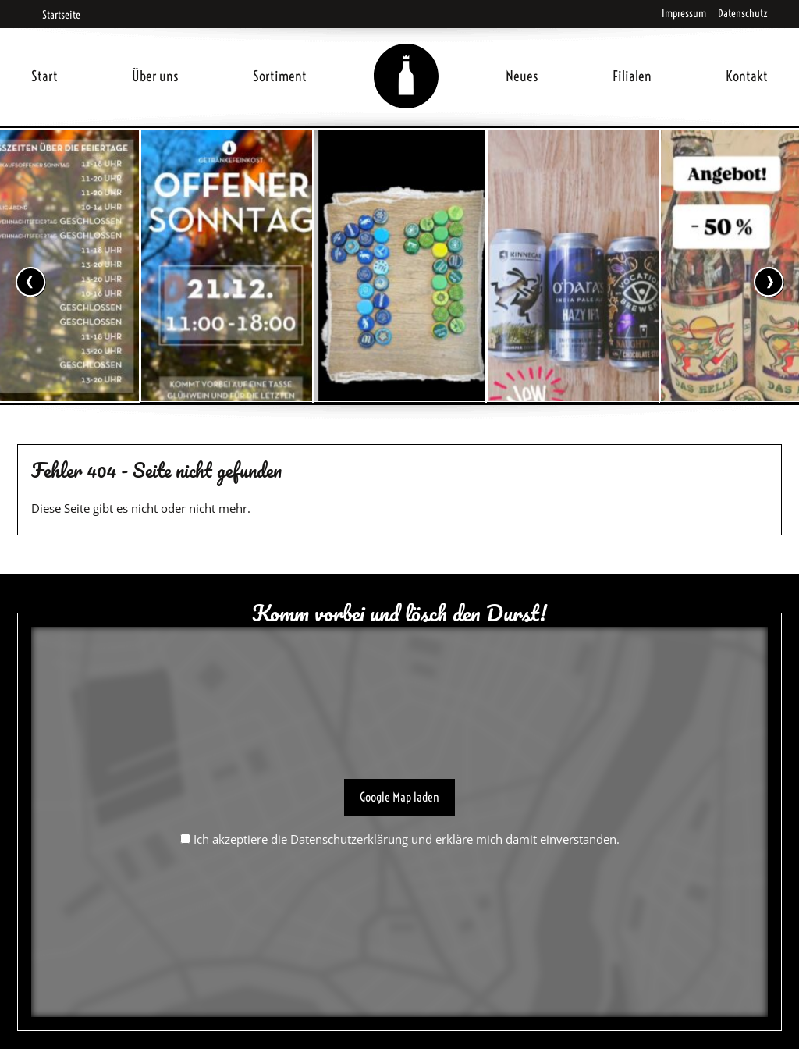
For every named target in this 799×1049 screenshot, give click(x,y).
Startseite (55, 15)
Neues (522, 76)
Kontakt (747, 76)
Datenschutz (743, 13)
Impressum (684, 13)
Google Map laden (399, 797)
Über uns (155, 76)
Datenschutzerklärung (349, 839)
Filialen (632, 76)
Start (44, 76)
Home (406, 57)
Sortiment (280, 76)
